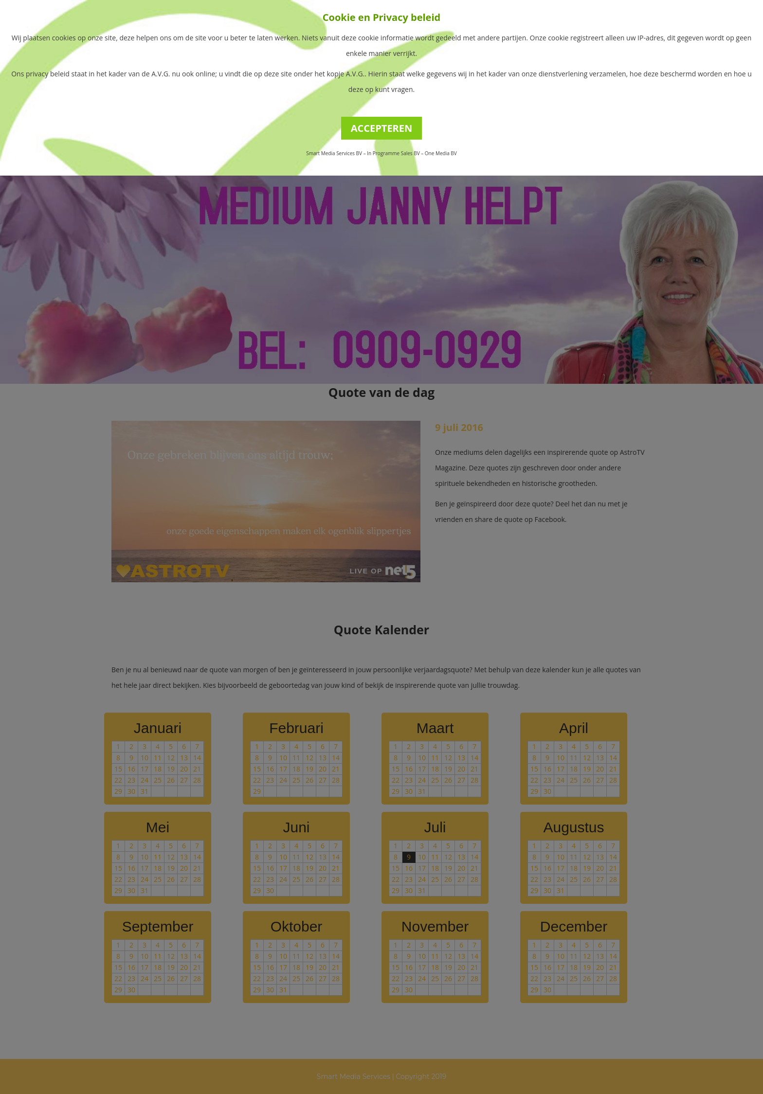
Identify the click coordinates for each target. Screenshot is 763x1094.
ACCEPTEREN (382, 128)
